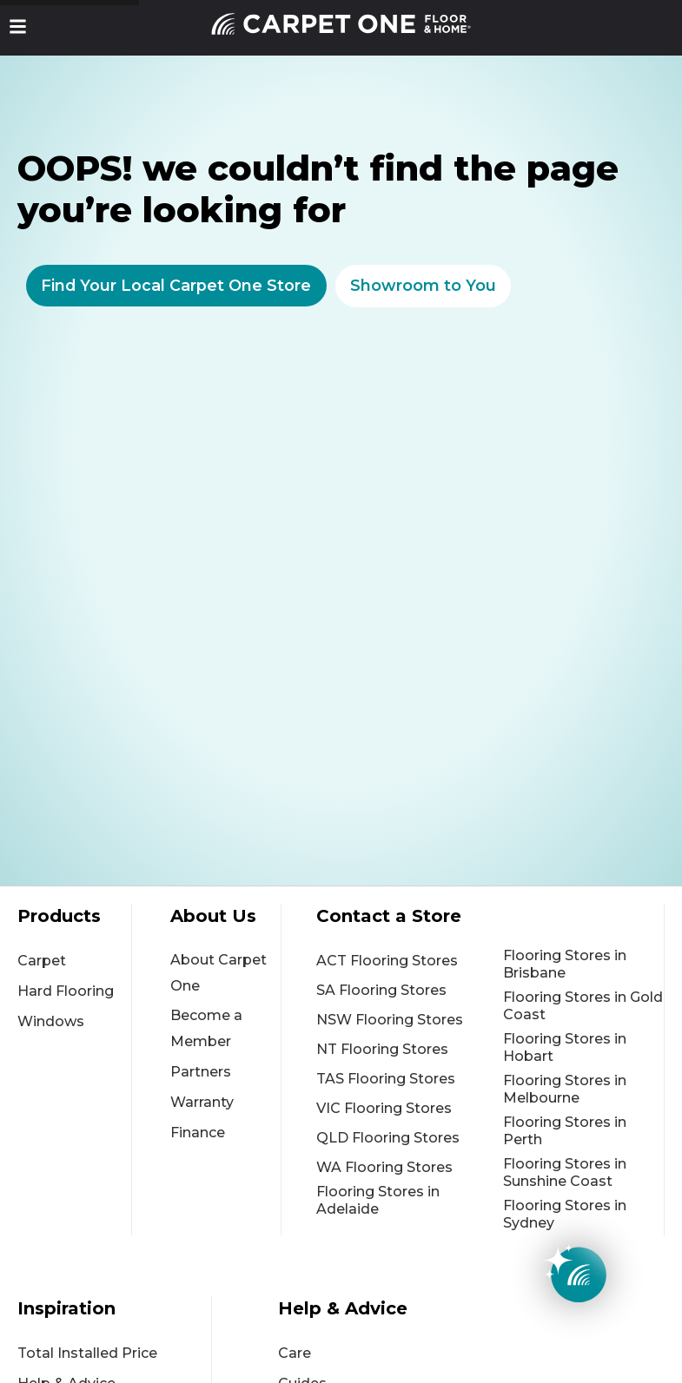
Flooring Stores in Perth (564, 1131)
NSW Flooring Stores (389, 1019)
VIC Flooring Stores (384, 1108)
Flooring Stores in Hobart (564, 1047)
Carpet (41, 960)
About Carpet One (218, 973)
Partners (200, 1072)
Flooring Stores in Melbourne (564, 1089)
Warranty (202, 1102)
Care (294, 1353)
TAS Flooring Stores (385, 1078)
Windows (50, 1021)
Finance (197, 1132)
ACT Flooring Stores (387, 960)
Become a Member (206, 1028)
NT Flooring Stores (382, 1049)
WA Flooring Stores (384, 1167)
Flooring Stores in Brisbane (564, 964)
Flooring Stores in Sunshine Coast (564, 1172)
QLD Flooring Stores (388, 1137)
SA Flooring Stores (381, 990)
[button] (18, 26)
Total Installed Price (87, 1353)
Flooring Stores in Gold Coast (583, 1006)
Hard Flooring (65, 991)
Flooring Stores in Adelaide (378, 1200)
